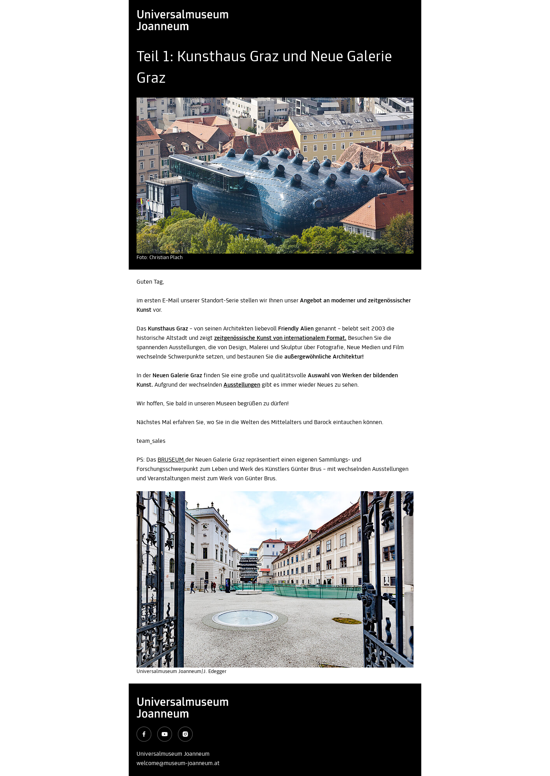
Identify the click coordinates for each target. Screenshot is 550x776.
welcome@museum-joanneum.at (178, 763)
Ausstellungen (242, 385)
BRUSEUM (171, 460)
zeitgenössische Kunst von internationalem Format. (280, 338)
